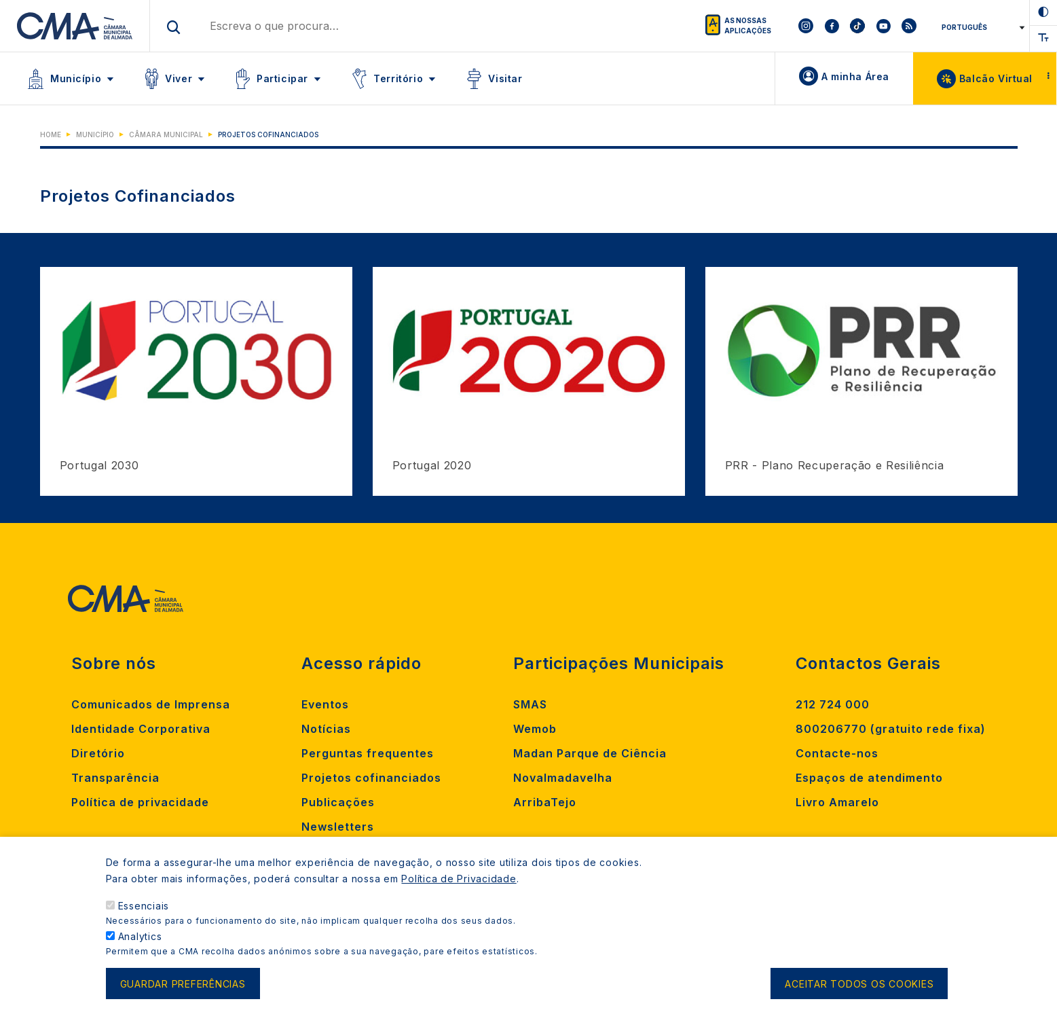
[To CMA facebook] (831, 25)
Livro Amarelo (837, 802)
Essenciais (144, 910)
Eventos (325, 704)
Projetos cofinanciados (371, 777)
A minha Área (855, 76)
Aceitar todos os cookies (859, 988)
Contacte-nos (837, 753)
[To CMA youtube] (883, 25)
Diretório (98, 753)
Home (50, 134)
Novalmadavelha (562, 777)
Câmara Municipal (166, 134)
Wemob (535, 729)
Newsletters (337, 826)
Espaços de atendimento (869, 777)
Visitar (505, 78)
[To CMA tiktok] (857, 25)
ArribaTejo (544, 802)
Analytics (140, 941)
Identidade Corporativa (140, 729)
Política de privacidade (140, 802)
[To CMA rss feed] (909, 25)
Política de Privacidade (458, 883)
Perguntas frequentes (367, 753)
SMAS (530, 704)
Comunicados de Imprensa (150, 704)
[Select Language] (980, 27)
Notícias (326, 729)
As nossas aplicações (747, 25)
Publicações (338, 802)
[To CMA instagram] (805, 25)
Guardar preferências (183, 988)
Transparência (115, 777)
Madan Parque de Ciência (590, 753)
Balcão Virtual (996, 78)
